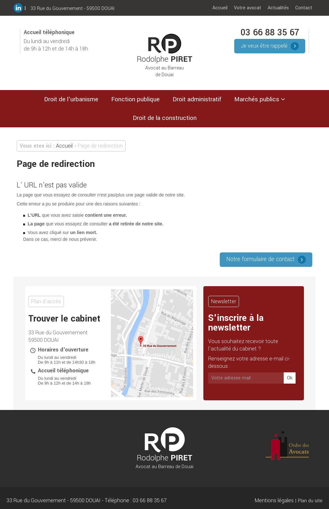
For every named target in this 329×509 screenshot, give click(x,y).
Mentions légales (274, 500)
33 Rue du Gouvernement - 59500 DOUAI (72, 8)
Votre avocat (247, 8)
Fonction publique (135, 99)
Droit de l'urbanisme (71, 99)
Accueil (219, 8)
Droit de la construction (165, 118)
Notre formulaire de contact (260, 259)
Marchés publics (256, 99)
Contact (303, 8)
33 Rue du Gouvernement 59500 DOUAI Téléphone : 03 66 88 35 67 (86, 500)
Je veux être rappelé (264, 46)
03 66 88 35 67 (270, 32)
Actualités (278, 8)
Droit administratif (197, 99)
